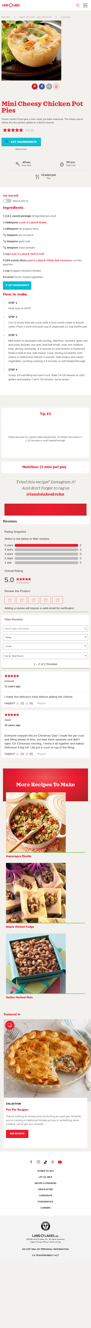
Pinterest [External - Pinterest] (35, 86)
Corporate (45, 1196)
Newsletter (45, 1189)
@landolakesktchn (45, 494)
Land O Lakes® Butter (33, 222)
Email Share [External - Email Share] (49, 86)
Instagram (38, 1162)
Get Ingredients (21, 141)
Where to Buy (45, 1171)
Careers (45, 1208)
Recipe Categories (45, 1183)
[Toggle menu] (85, 6)
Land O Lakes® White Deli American (49, 260)
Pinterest (53, 1162)
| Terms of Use (55, 1242)
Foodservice (45, 1202)
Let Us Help (45, 1177)
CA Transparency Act (45, 1255)
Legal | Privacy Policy (39, 1242)
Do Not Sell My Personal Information (45, 1249)
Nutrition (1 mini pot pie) (54, 467)
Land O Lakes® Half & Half (27, 254)
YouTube (60, 1162)
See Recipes (17, 1134)
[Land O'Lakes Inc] (45, 1236)
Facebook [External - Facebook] (42, 86)
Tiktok (46, 1162)
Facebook (31, 1162)
